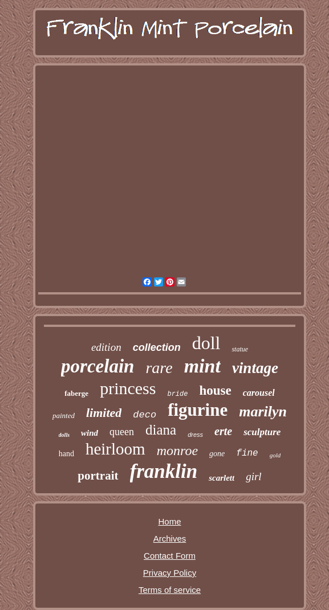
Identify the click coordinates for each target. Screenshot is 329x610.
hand (66, 453)
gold (275, 455)
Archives (169, 538)
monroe (177, 450)
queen (121, 431)
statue (239, 349)
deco (144, 415)
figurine (198, 410)
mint (202, 365)
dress (195, 434)
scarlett (221, 477)
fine (247, 453)
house (215, 390)
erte (223, 431)
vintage (255, 367)
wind (89, 432)
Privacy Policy (169, 573)
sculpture (262, 432)
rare (158, 367)
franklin (164, 471)
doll (206, 343)
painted (63, 415)
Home (169, 521)
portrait (98, 475)
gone (217, 453)
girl (253, 476)
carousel (259, 393)
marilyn (263, 411)
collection (157, 347)
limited (103, 413)
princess (128, 388)
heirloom (115, 449)
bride (177, 394)
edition (106, 347)
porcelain (97, 366)
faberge (76, 393)
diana (160, 429)
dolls (64, 435)
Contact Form (170, 555)
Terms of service (170, 590)
